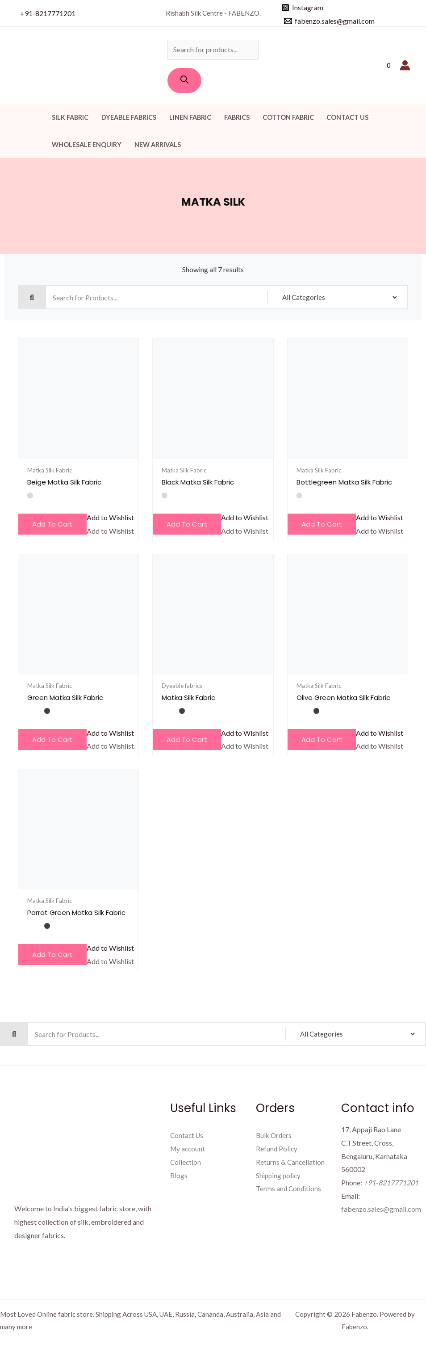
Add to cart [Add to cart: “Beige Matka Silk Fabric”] (52, 524)
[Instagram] (302, 8)
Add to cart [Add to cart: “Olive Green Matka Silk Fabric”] (321, 739)
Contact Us (347, 117)
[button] (110, 517)
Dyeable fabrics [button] (128, 117)
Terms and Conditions (289, 1188)
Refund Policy (277, 1148)
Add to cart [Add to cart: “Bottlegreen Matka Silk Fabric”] (321, 524)
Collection (186, 1162)
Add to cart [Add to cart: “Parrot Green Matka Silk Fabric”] (52, 954)
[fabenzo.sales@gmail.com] (329, 21)
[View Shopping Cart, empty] (389, 65)
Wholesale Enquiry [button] (86, 144)
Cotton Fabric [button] (288, 117)
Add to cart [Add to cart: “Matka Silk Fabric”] (187, 739)
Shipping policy (279, 1175)
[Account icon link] (405, 65)
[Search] (184, 80)
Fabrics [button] (237, 117)
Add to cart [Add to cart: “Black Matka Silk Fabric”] (187, 524)
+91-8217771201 (47, 13)
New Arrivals (157, 144)
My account (188, 1148)
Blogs (179, 1175)
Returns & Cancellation (291, 1162)
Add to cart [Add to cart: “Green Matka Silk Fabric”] (52, 739)
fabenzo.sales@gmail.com (381, 1209)
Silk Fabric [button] (70, 117)
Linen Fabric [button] (190, 117)
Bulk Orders (274, 1135)
